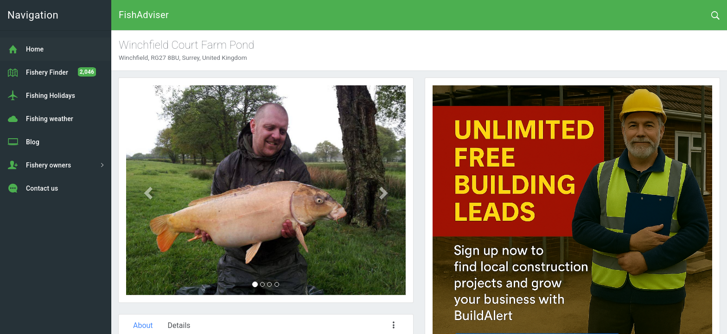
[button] (147, 190)
